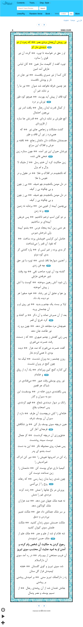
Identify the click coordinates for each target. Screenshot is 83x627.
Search (42, 8)
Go (71, 14)
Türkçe (72, 20)
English (66, 20)
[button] (21, 3)
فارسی (79, 20)
